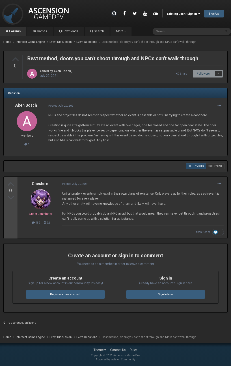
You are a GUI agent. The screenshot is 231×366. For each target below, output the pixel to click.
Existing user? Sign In (183, 13)
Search (98, 31)
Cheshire (40, 183)
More (121, 31)
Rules (134, 350)
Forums (15, 31)
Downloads (70, 31)
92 (47, 222)
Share (181, 73)
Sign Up (214, 13)
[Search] (176, 31)
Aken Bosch (62, 71)
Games (41, 31)
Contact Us (118, 350)
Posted (61, 105)
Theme (99, 350)
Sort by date (215, 166)
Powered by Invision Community (115, 359)
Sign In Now (165, 294)
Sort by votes (196, 166)
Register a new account (65, 294)
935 (36, 222)
